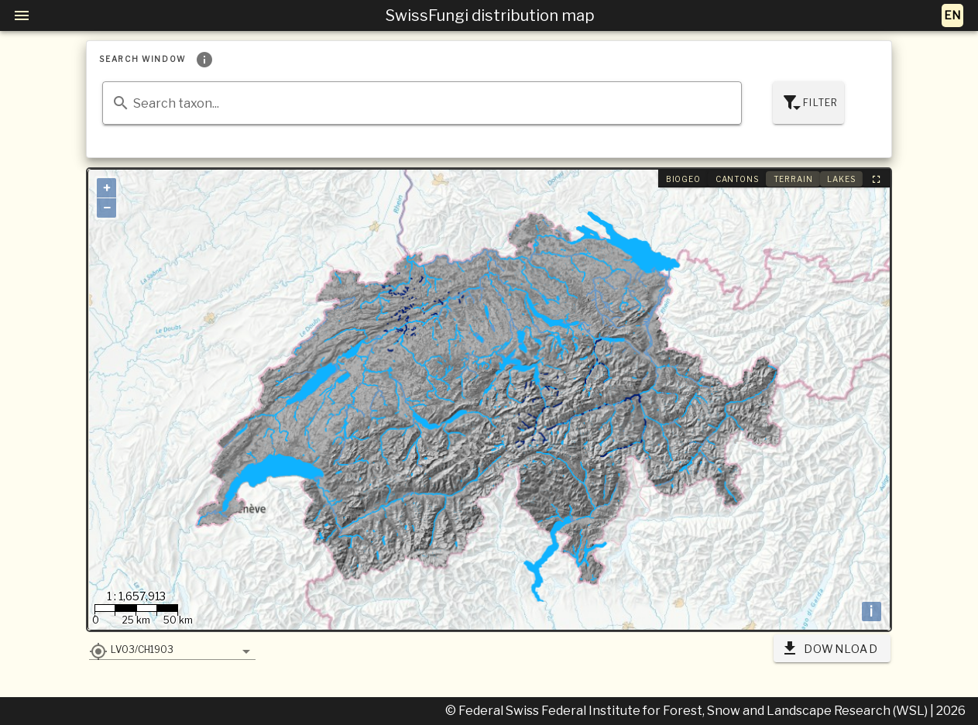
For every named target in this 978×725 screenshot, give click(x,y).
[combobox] (422, 103)
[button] (172, 649)
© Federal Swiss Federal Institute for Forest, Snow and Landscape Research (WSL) (687, 710)
